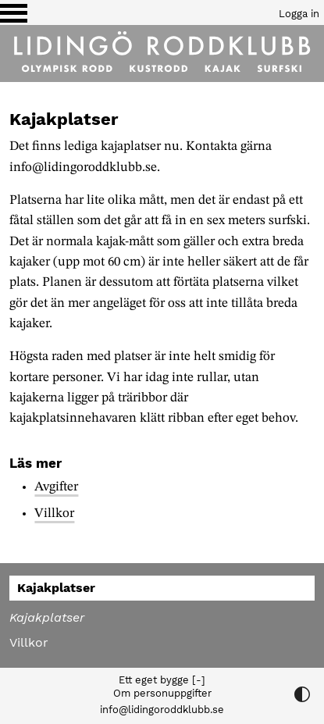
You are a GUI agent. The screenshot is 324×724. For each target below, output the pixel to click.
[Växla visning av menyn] (13, 12)
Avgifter (56, 487)
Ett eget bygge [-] (162, 680)
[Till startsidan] (162, 53)
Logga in (299, 14)
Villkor (54, 513)
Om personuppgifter (162, 693)
